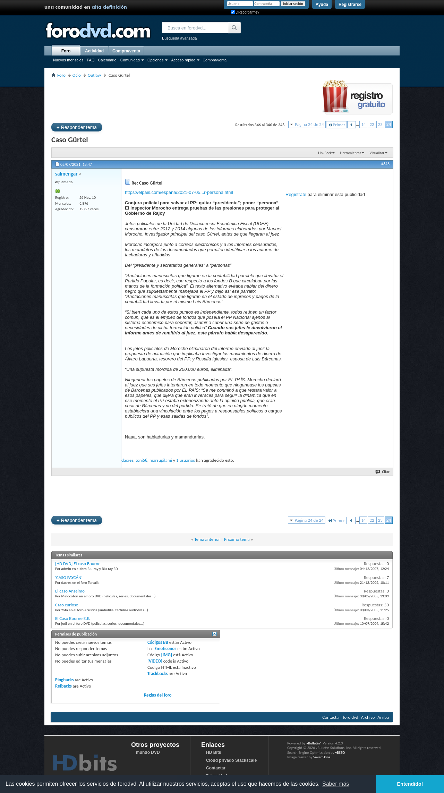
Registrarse (350, 4)
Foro (66, 51)
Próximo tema (237, 539)
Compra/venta (215, 60)
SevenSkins (321, 757)
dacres (127, 460)
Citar (383, 472)
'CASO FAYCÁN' (68, 577)
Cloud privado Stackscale (231, 760)
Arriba (383, 717)
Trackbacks (157, 673)
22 (371, 124)
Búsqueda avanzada (179, 38)
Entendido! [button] (410, 784)
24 (388, 124)
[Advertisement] (177, 99)
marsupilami (161, 460)
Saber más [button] (335, 784)
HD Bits (213, 752)
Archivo (368, 717)
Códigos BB (157, 642)
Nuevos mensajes (68, 60)
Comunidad (130, 60)
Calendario (107, 60)
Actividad (94, 51)
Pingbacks (64, 679)
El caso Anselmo (70, 591)
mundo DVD (148, 752)
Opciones (155, 60)
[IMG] (166, 654)
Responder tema (77, 127)
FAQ (90, 60)
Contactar (331, 717)
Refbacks (63, 686)
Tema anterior (207, 539)
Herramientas (350, 153)
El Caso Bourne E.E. (72, 618)
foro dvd (350, 717)
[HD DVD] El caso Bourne (78, 563)
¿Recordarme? (245, 12)
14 (363, 124)
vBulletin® (314, 743)
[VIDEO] (154, 661)
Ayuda (322, 4)
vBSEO (340, 752)
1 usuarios (185, 460)
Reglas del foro (158, 695)
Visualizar (377, 153)
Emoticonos (165, 648)
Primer (336, 124)
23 (380, 124)
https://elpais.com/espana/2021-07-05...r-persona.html (179, 192)
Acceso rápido (183, 60)
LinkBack (325, 153)
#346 (385, 163)
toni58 (141, 460)
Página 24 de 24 (309, 124)
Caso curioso (66, 604)
